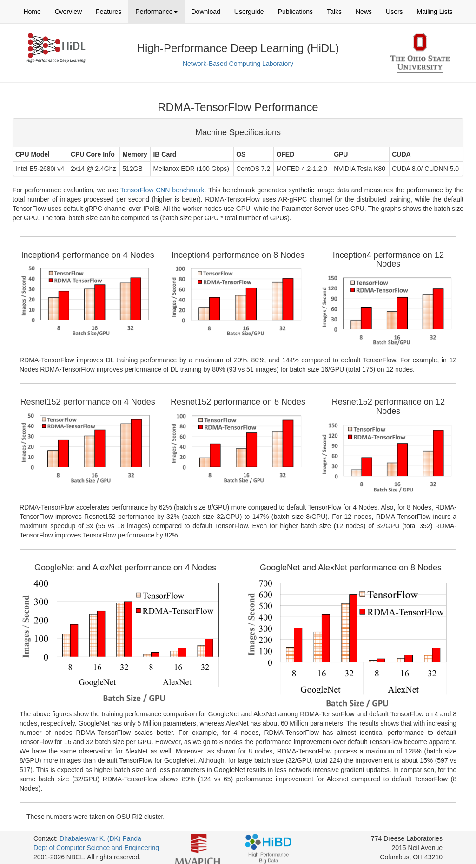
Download (206, 11)
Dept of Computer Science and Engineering (96, 847)
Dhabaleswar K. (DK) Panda (100, 838)
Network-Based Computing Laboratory (238, 63)
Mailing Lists (435, 11)
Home (31, 11)
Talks (334, 11)
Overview (68, 11)
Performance (156, 11)
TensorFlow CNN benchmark (162, 190)
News (364, 11)
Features (108, 11)
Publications (295, 11)
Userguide (249, 11)
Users (394, 11)
